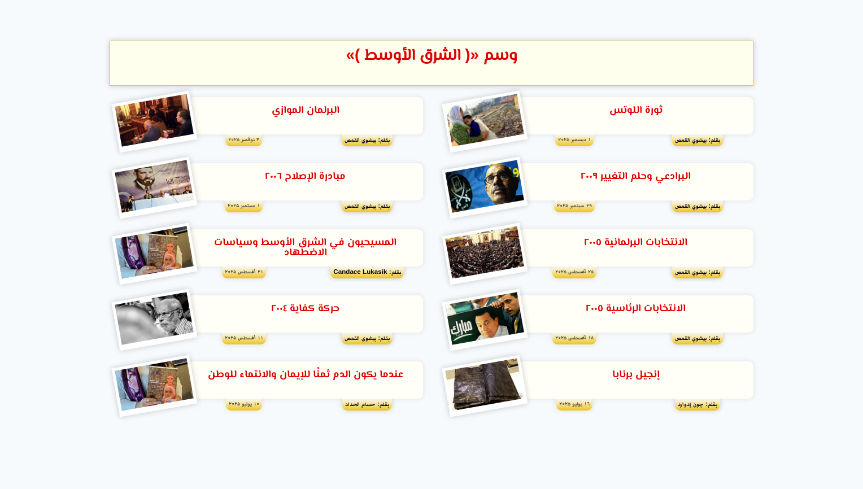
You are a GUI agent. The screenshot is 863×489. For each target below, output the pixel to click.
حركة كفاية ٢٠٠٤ (305, 310)
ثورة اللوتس (635, 111)
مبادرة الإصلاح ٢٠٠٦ (305, 177)
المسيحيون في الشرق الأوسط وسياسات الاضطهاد (305, 248)
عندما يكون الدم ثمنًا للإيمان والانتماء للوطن (305, 376)
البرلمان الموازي (305, 111)
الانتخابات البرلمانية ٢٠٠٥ (635, 243)
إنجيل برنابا (636, 376)
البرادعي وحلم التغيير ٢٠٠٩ (636, 177)
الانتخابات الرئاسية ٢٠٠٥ (636, 310)
